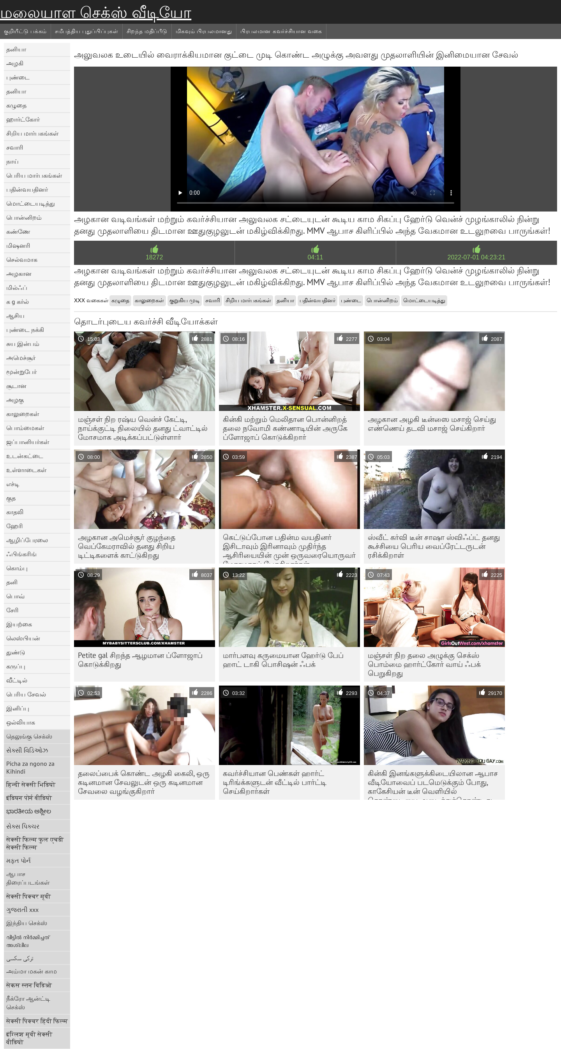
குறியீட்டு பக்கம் (25, 31)
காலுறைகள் (22, 414)
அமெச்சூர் (20, 357)
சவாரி (14, 147)
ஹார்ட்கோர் (23, 119)
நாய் (12, 161)
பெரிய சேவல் (26, 694)
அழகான (19, 273)
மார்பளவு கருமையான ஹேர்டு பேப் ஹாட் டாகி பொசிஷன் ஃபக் (283, 660)
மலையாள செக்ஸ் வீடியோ (95, 12)
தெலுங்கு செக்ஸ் (29, 736)
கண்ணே (18, 231)
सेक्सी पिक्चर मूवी (28, 896)
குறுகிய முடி (184, 300)
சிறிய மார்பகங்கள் (32, 133)
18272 (154, 257)
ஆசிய (15, 315)
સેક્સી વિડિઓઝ (27, 750)
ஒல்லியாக (20, 722)
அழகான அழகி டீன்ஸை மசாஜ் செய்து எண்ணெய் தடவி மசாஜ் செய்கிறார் (432, 423)
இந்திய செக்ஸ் (26, 923)
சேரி (12, 610)
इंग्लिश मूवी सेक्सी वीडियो (29, 1038)
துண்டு (15, 652)
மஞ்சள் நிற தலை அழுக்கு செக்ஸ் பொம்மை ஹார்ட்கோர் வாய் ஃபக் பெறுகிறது (424, 664)
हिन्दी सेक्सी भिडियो (30, 784)
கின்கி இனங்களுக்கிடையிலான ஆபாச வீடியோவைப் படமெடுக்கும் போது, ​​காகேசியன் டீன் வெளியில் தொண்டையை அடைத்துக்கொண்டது (433, 784)
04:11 (315, 257)
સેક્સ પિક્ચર (22, 826)
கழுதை (16, 105)
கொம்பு (17, 568)
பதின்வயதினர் (27, 189)
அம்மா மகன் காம (31, 971)
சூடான (16, 386)
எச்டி (12, 484)
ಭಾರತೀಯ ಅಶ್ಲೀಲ (28, 811)
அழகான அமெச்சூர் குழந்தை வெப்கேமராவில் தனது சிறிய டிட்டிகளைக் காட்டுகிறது (126, 546)
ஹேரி (14, 526)
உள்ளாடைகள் (26, 470)
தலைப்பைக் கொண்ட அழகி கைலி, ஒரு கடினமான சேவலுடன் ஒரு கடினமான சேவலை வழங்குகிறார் (144, 782)
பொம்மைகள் (25, 428)
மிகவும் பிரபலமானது (204, 31)
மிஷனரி (18, 245)
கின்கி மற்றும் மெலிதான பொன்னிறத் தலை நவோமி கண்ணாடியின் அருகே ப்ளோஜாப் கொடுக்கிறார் (285, 428)
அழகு (15, 400)
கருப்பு (15, 666)
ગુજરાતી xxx (22, 909)
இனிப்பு (17, 708)
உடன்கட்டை (24, 456)
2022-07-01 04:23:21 (477, 257)
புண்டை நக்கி (25, 329)
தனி (12, 582)
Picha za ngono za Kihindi (30, 767)
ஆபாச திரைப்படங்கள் (27, 878)
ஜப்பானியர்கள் (27, 442)
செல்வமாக (21, 259)
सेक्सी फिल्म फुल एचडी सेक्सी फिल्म (35, 843)
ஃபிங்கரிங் (21, 554)
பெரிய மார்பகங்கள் (34, 175)
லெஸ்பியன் (23, 638)
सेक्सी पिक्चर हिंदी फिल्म (37, 1021)
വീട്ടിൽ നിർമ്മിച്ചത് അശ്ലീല (27, 941)
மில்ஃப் (16, 287)
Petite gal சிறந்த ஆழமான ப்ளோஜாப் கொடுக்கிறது (140, 660)
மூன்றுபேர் (21, 372)
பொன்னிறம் (24, 217)
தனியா (16, 49)
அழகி (14, 63)
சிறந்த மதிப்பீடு (147, 31)
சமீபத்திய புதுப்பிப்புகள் (86, 31)
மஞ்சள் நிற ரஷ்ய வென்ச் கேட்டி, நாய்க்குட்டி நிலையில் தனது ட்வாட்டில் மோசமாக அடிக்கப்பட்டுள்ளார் (143, 428)
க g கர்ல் (17, 301)
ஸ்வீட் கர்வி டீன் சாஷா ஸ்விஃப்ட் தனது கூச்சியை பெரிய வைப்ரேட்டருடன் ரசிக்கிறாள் (434, 546)
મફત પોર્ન (18, 860)
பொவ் (15, 596)
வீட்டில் (16, 680)
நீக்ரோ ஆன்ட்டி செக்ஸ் (28, 1002)
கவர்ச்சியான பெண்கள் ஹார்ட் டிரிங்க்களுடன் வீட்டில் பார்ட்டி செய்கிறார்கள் (274, 782)
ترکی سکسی (20, 958)
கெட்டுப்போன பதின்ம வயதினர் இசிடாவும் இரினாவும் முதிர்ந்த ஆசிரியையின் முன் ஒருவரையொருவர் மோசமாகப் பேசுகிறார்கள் (289, 548)
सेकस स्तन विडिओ (29, 985)
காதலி (14, 512)
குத (11, 498)
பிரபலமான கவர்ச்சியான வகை (281, 31)
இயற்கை (19, 624)
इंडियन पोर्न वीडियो (29, 798)
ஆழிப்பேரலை (27, 540)
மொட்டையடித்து (30, 203)
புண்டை (18, 77)
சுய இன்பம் (22, 343)
